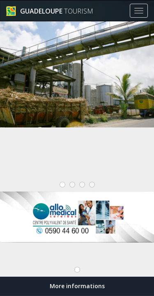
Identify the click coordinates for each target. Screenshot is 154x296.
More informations (77, 286)
